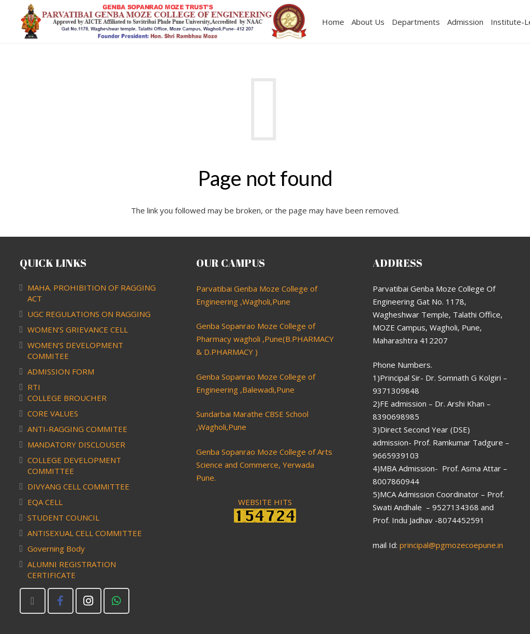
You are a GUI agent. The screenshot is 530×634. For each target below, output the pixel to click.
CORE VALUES (52, 413)
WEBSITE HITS (265, 510)
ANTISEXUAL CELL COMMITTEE (84, 533)
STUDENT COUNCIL (63, 517)
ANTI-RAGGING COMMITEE (77, 429)
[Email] (33, 601)
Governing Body (56, 548)
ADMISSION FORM (60, 371)
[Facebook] (60, 601)
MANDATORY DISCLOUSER (76, 444)
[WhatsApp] (116, 601)
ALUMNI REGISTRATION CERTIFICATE (71, 569)
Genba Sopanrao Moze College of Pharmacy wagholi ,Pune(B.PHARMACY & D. (265, 339)
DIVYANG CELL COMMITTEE (78, 486)
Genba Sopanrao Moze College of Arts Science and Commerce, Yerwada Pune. (264, 464)
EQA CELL (45, 502)
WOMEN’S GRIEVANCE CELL (77, 329)
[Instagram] (88, 601)
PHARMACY (232, 352)
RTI (33, 387)
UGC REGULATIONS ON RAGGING (89, 314)
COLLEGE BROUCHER (67, 398)
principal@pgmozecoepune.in (451, 545)
